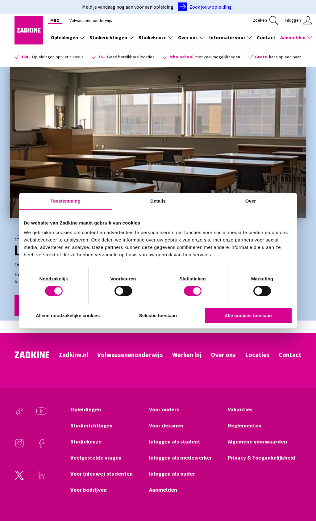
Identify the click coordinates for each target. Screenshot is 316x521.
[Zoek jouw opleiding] (206, 6)
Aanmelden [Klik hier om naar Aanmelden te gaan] (163, 489)
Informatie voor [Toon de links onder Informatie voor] (230, 37)
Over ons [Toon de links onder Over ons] (191, 37)
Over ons (223, 354)
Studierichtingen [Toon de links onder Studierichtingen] (111, 37)
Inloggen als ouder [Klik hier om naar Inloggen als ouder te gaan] (172, 473)
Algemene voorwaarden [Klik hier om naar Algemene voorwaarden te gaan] (257, 441)
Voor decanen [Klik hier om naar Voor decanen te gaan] (166, 425)
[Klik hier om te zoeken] (265, 20)
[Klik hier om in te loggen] (298, 20)
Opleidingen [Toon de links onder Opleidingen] (68, 37)
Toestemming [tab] (65, 201)
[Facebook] (41, 446)
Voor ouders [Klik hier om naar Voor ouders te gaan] (164, 409)
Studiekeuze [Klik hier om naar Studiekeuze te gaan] (86, 441)
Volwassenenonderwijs (130, 354)
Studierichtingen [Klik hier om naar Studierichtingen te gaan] (91, 425)
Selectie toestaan (158, 315)
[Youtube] (41, 414)
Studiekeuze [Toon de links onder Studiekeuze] (156, 37)
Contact (290, 354)
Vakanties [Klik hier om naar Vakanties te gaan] (240, 409)
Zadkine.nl (73, 354)
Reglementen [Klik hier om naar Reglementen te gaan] (244, 425)
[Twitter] (19, 478)
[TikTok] (19, 414)
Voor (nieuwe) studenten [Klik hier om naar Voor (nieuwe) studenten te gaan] (101, 473)
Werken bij (187, 354)
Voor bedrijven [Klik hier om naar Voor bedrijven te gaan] (88, 489)
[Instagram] (19, 446)
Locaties (257, 354)
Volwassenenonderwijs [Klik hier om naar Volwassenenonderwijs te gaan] (90, 20)
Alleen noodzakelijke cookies (68, 315)
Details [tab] (158, 201)
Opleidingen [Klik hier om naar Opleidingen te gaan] (85, 409)
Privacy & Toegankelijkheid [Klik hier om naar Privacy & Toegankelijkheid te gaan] (261, 457)
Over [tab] (250, 201)
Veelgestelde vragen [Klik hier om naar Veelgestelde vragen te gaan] (96, 457)
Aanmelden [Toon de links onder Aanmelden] (296, 37)
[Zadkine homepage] (29, 43)
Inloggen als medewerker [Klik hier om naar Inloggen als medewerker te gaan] (180, 457)
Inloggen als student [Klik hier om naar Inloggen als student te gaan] (174, 441)
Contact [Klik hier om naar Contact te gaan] (266, 37)
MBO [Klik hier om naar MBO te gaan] (55, 20)
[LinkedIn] (41, 478)
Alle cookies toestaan (248, 315)
